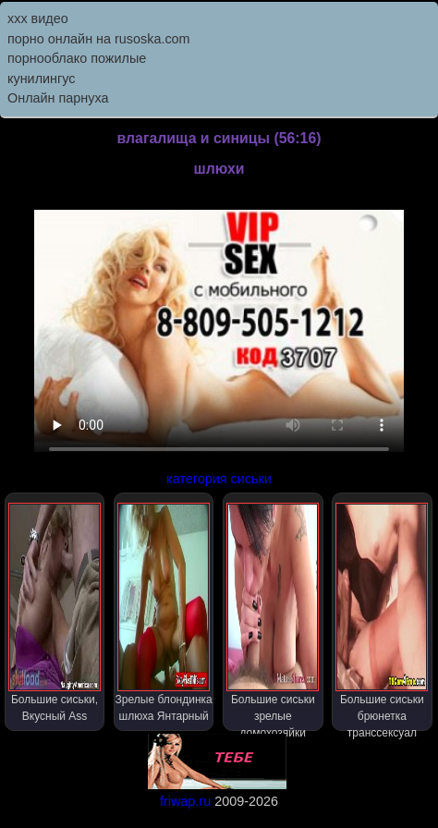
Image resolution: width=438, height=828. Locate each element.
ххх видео (37, 18)
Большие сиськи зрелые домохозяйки (272, 617)
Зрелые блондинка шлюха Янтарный (164, 613)
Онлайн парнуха (58, 98)
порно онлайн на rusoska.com (98, 38)
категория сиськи (219, 478)
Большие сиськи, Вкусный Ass (54, 613)
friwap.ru (185, 801)
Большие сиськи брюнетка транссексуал (381, 617)
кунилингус (41, 78)
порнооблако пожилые (76, 58)
